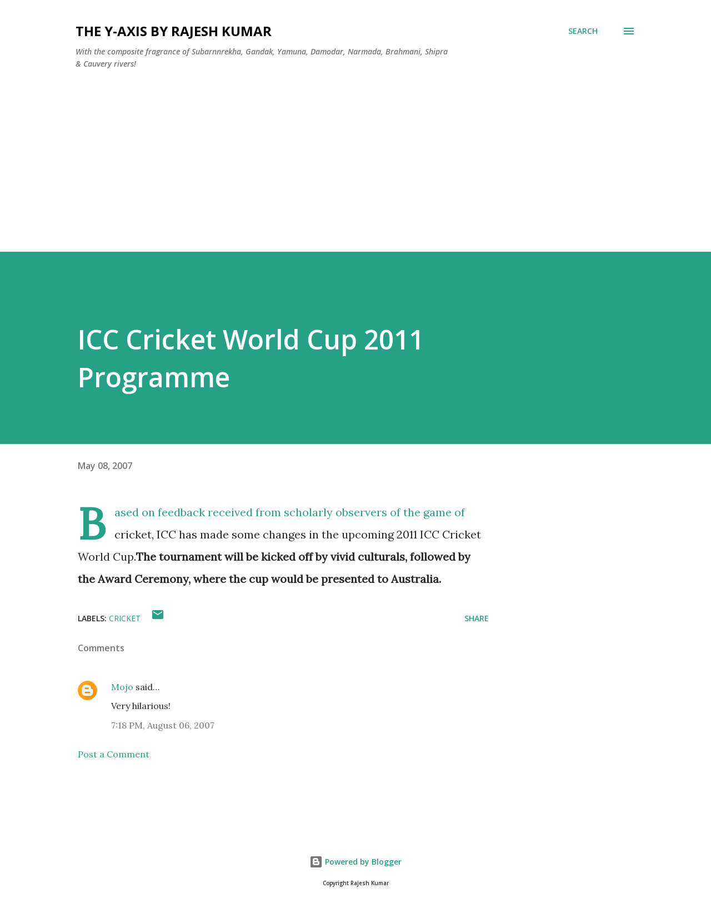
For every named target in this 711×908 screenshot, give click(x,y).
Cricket (125, 618)
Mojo (122, 686)
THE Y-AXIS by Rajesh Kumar (174, 31)
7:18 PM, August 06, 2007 (162, 725)
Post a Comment (113, 754)
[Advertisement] (333, 174)
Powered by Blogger (355, 861)
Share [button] (476, 618)
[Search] (583, 31)
